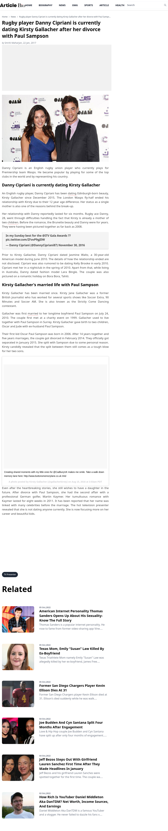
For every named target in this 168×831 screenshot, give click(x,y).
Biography (45, 5)
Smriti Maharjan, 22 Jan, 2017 (19, 42)
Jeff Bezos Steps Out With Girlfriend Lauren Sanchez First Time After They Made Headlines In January (69, 764)
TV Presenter (10, 574)
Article (104, 5)
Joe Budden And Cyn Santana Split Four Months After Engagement (71, 724)
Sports (88, 5)
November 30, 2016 (71, 245)
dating (72, 193)
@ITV (45, 235)
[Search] (143, 5)
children (13, 222)
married (33, 313)
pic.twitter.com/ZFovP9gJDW (25, 239)
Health (119, 5)
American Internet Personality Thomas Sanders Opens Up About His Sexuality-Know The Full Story (71, 616)
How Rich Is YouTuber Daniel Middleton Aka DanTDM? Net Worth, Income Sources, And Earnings (73, 801)
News (62, 5)
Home (28, 5)
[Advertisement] (56, 68)
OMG (75, 5)
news (13, 16)
